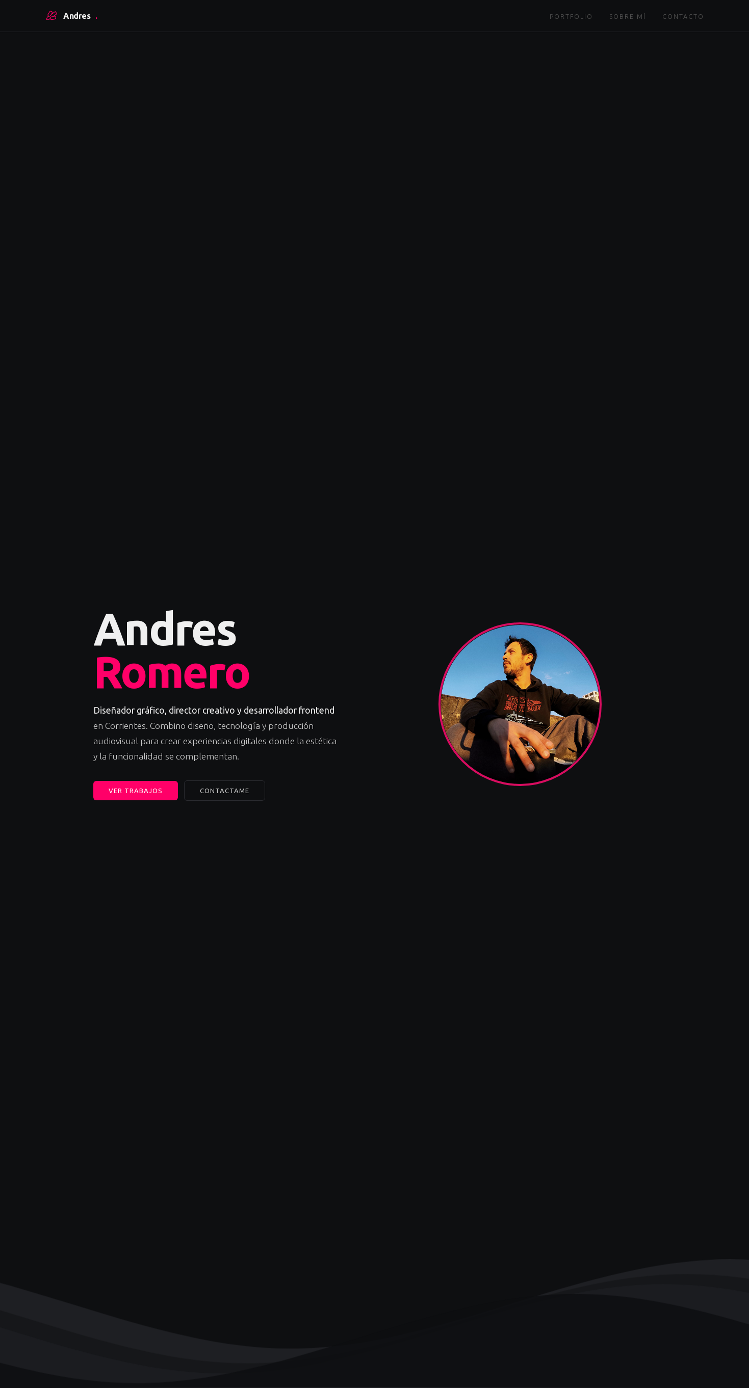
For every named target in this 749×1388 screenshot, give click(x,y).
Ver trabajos (136, 790)
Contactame (224, 790)
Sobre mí (627, 16)
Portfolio (571, 16)
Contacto (683, 16)
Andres (71, 15)
